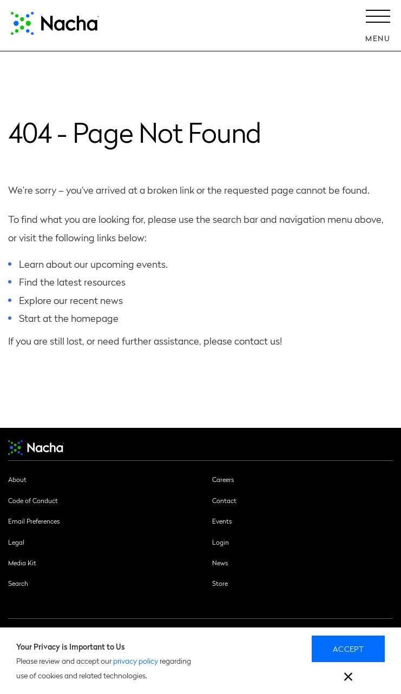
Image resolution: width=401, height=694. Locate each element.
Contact (224, 500)
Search (18, 583)
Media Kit (22, 562)
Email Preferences (34, 521)
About (17, 479)
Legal (16, 542)
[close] (348, 678)
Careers (223, 479)
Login (220, 542)
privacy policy (135, 660)
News (220, 562)
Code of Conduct (33, 500)
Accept (348, 648)
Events (222, 521)
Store (220, 583)
